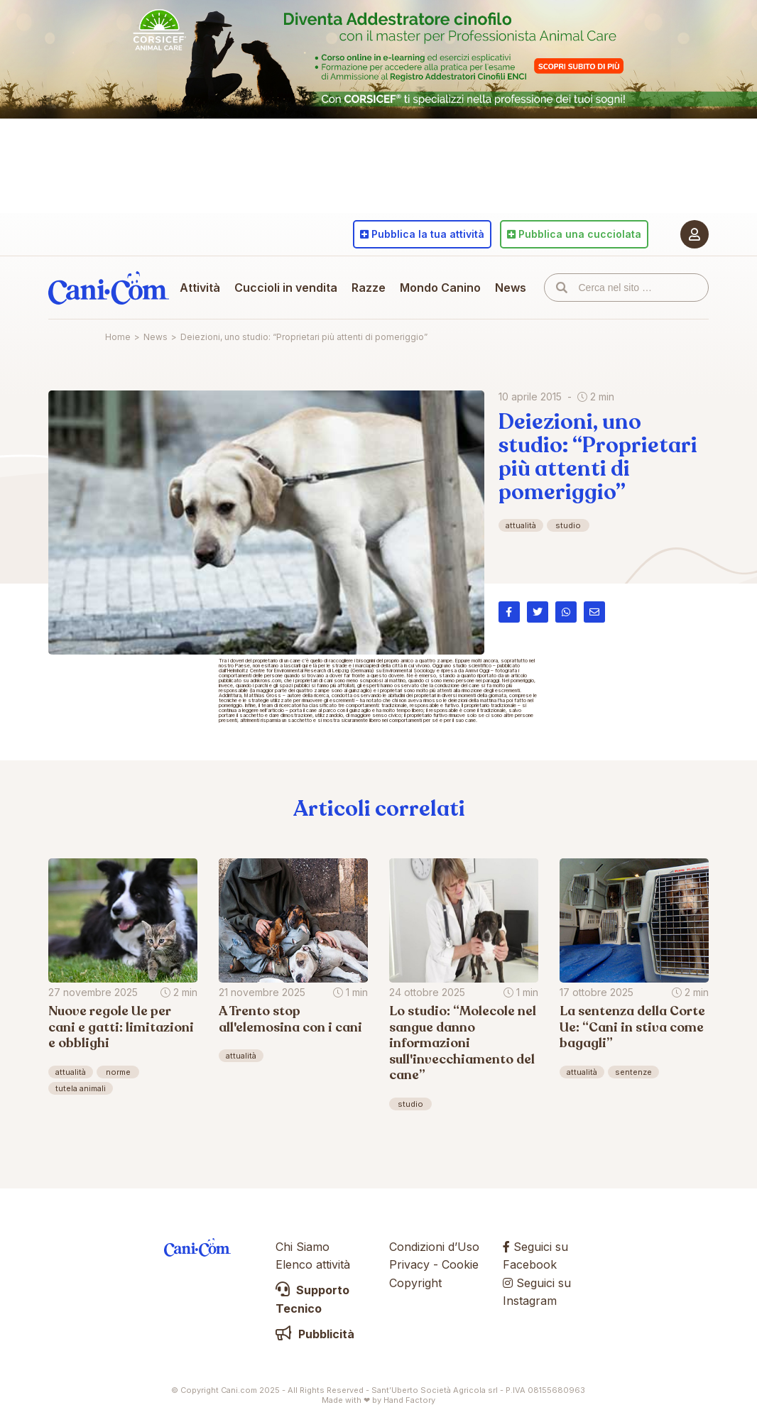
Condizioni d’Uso (434, 1247)
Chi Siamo (303, 1247)
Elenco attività (313, 1264)
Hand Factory (409, 1400)
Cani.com (108, 287)
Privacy (409, 1264)
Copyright (415, 1283)
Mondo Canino (440, 287)
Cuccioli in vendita (285, 287)
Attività (200, 287)
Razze (369, 287)
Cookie (460, 1264)
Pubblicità (315, 1334)
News (510, 287)
